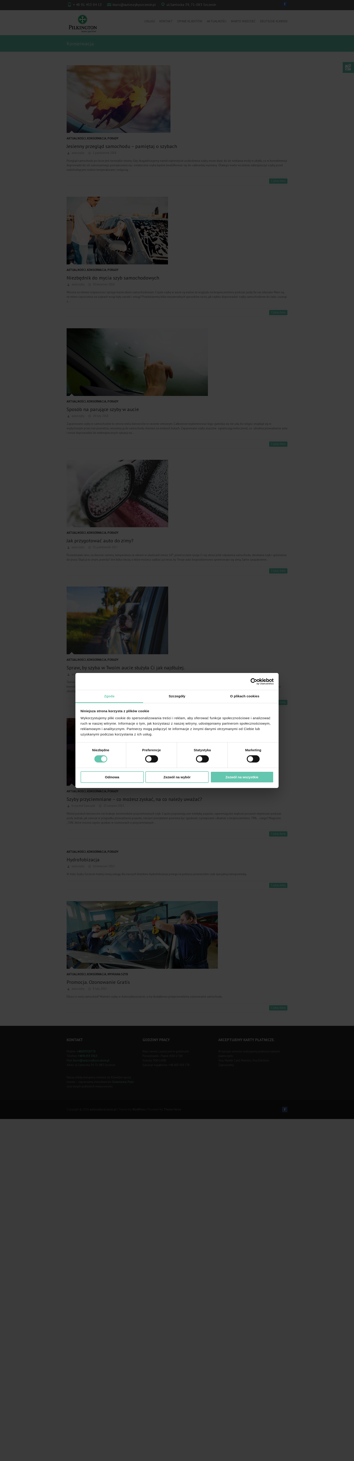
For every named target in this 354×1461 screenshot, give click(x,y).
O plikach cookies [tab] (244, 696)
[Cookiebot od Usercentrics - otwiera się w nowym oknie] (254, 681)
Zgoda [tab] (109, 696)
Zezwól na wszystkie (242, 777)
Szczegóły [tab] (177, 696)
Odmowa (112, 777)
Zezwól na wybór (177, 777)
